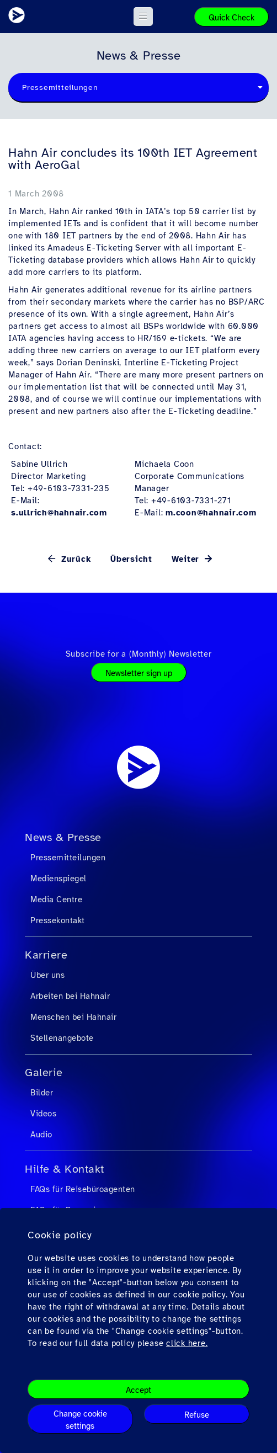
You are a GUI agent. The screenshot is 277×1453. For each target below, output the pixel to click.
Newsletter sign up (138, 673)
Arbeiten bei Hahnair (70, 996)
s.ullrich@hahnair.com (59, 513)
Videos (43, 1114)
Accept (138, 1390)
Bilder (41, 1093)
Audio (41, 1135)
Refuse (196, 1415)
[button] (143, 16)
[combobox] (138, 88)
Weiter (187, 559)
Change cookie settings (80, 1420)
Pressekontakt (57, 920)
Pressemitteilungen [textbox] (60, 87)
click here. (186, 1343)
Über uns (47, 975)
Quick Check (231, 18)
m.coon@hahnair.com (211, 513)
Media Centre (56, 899)
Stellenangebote (62, 1038)
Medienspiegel (58, 878)
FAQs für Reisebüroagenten (82, 1189)
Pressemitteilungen (67, 858)
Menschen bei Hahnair (73, 1017)
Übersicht (131, 559)
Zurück (74, 559)
